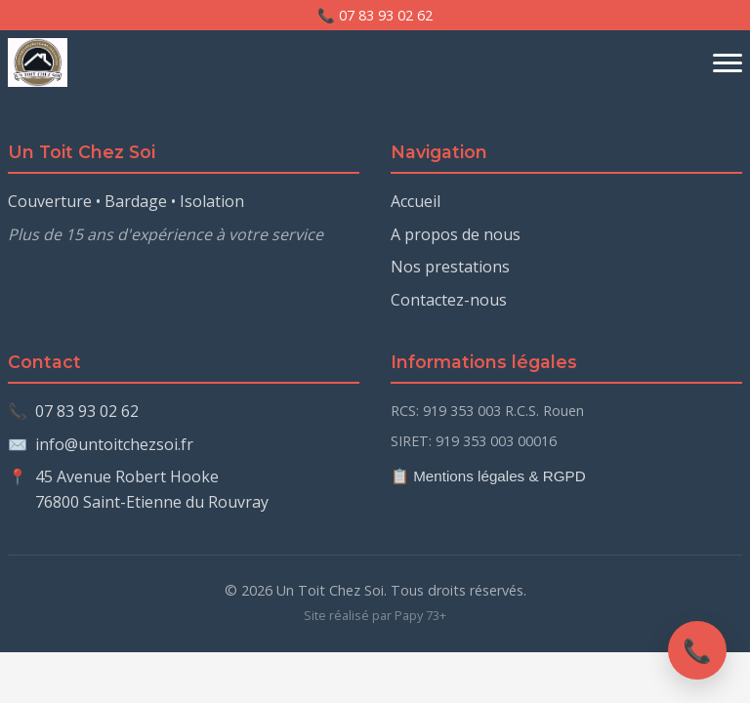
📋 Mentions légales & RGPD (488, 476)
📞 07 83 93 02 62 (375, 15)
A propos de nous (456, 234)
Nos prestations (450, 266)
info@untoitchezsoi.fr (114, 444)
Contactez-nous (449, 299)
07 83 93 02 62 (87, 411)
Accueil (415, 201)
